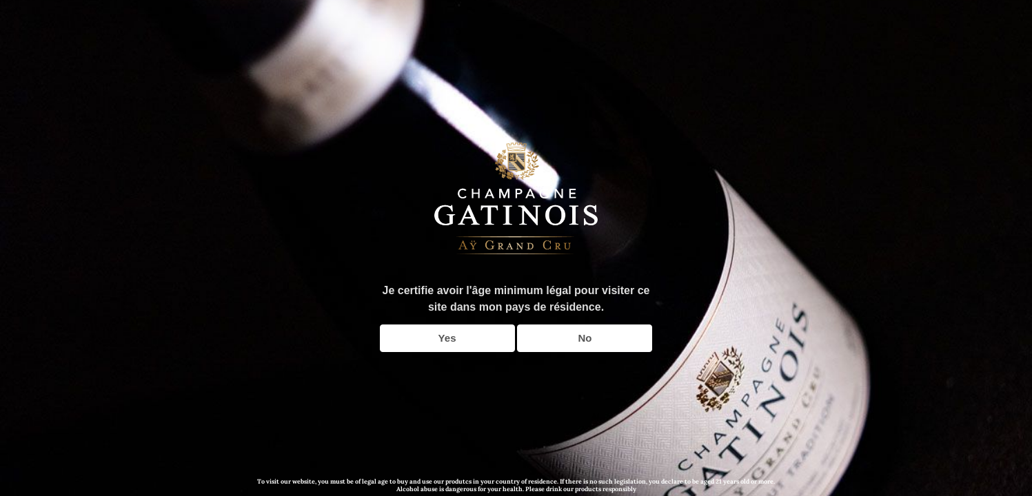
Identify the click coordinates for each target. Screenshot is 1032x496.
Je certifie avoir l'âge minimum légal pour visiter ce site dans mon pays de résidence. (516, 299)
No (584, 338)
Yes (447, 338)
